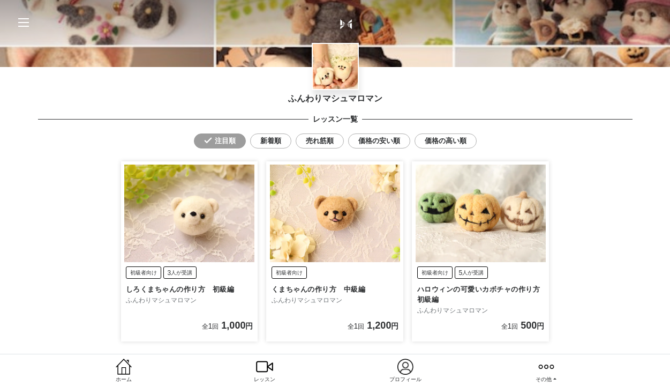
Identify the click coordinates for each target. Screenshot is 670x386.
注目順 (225, 141)
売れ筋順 (320, 141)
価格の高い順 (445, 141)
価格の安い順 (379, 141)
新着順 (270, 141)
